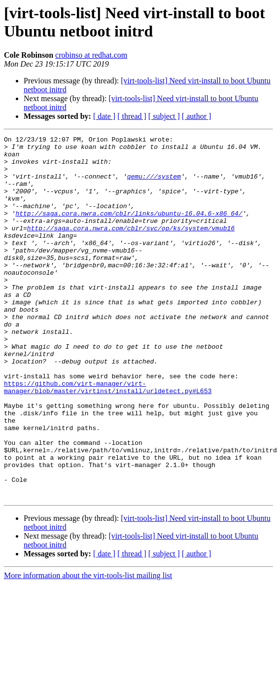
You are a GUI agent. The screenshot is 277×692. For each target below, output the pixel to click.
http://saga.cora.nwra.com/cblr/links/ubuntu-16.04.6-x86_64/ (128, 220)
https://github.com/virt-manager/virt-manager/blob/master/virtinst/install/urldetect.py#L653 (107, 429)
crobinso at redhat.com (91, 55)
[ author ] (196, 116)
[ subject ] (164, 116)
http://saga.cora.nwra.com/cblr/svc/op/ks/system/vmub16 (131, 238)
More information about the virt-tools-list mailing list (88, 630)
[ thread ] (131, 116)
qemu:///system (154, 185)
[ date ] (104, 116)
